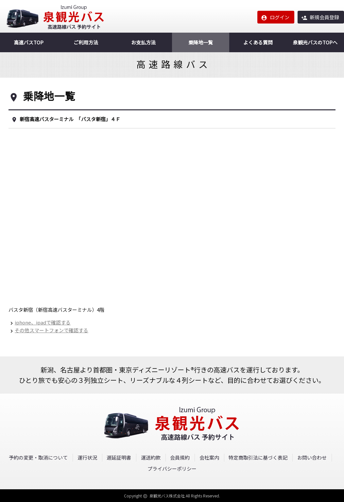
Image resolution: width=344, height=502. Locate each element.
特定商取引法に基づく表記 (258, 457)
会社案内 (209, 457)
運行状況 (87, 457)
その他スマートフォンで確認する (51, 330)
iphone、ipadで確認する (43, 322)
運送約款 (151, 457)
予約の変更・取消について (38, 457)
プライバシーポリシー (172, 468)
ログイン (275, 17)
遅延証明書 (119, 457)
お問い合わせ (312, 457)
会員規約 (180, 457)
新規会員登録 (320, 17)
